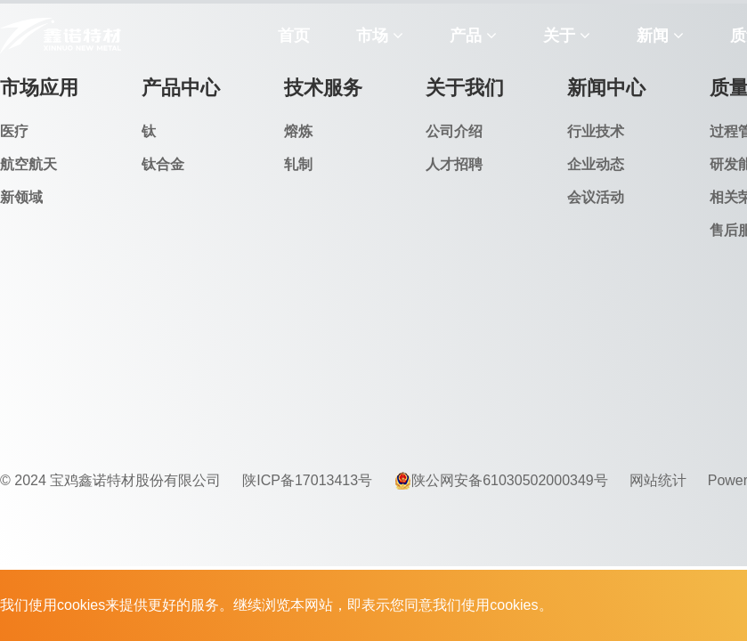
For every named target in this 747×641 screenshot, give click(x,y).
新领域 (21, 197)
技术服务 (323, 88)
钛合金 (163, 164)
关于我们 (465, 88)
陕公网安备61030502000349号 (501, 481)
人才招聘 (454, 164)
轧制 (298, 164)
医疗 (14, 131)
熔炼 (298, 131)
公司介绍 (454, 131)
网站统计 (657, 480)
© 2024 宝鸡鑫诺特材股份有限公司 (110, 480)
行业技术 (595, 131)
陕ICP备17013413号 (307, 480)
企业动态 (595, 164)
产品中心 (181, 88)
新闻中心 (606, 88)
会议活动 (595, 197)
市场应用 (39, 88)
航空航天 (28, 164)
